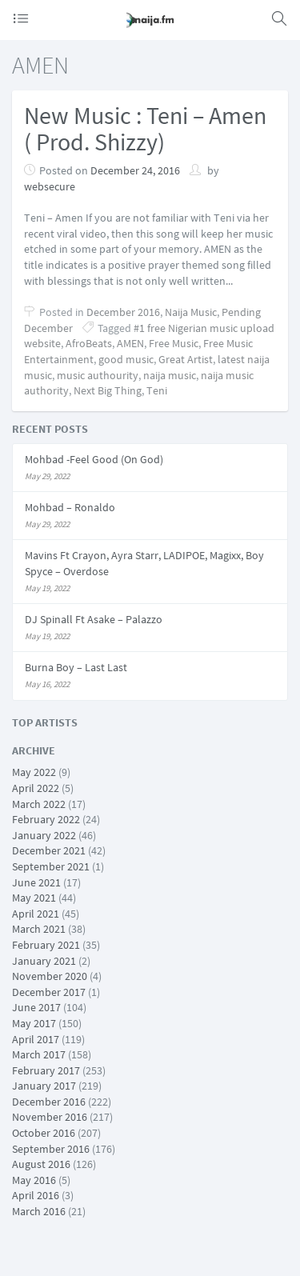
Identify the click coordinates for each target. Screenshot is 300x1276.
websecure (49, 186)
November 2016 (49, 1117)
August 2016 (41, 1164)
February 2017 (46, 1070)
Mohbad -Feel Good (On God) (94, 459)
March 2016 (39, 1211)
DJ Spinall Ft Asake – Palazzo (93, 619)
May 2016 (34, 1180)
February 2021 (46, 945)
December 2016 (123, 312)
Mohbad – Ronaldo (70, 507)
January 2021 (44, 961)
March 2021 (39, 929)
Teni (156, 390)
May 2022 (34, 772)
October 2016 (43, 1133)
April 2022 (35, 788)
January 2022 (44, 835)
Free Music (173, 343)
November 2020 (49, 976)
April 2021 (35, 913)
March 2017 (39, 1054)
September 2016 (51, 1149)
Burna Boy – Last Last (76, 667)
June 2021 (36, 882)
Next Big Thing (108, 390)
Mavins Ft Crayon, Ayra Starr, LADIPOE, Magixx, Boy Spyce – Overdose (144, 563)
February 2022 (46, 819)
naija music (169, 375)
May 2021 (34, 897)
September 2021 (51, 866)
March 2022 (39, 804)
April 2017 (35, 1039)
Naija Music (191, 312)
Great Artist (185, 359)
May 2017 (34, 1023)
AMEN (130, 343)
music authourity (97, 375)
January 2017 (44, 1085)
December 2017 (49, 992)
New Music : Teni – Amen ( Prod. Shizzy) (145, 128)
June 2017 (36, 1007)
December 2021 (49, 850)
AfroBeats (89, 343)
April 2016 (35, 1195)
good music (126, 359)
